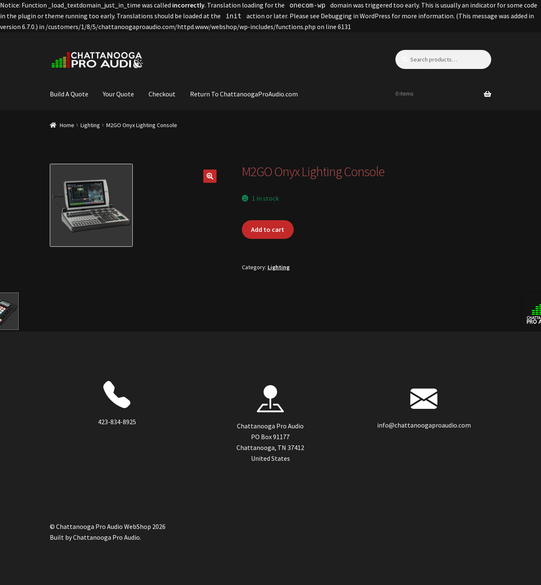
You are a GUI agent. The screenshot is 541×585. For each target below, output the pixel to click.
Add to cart (267, 229)
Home (67, 125)
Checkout (162, 94)
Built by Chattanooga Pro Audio (95, 537)
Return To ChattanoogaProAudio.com (244, 94)
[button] (210, 176)
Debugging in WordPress (355, 16)
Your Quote (118, 94)
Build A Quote (69, 94)
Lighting (90, 125)
